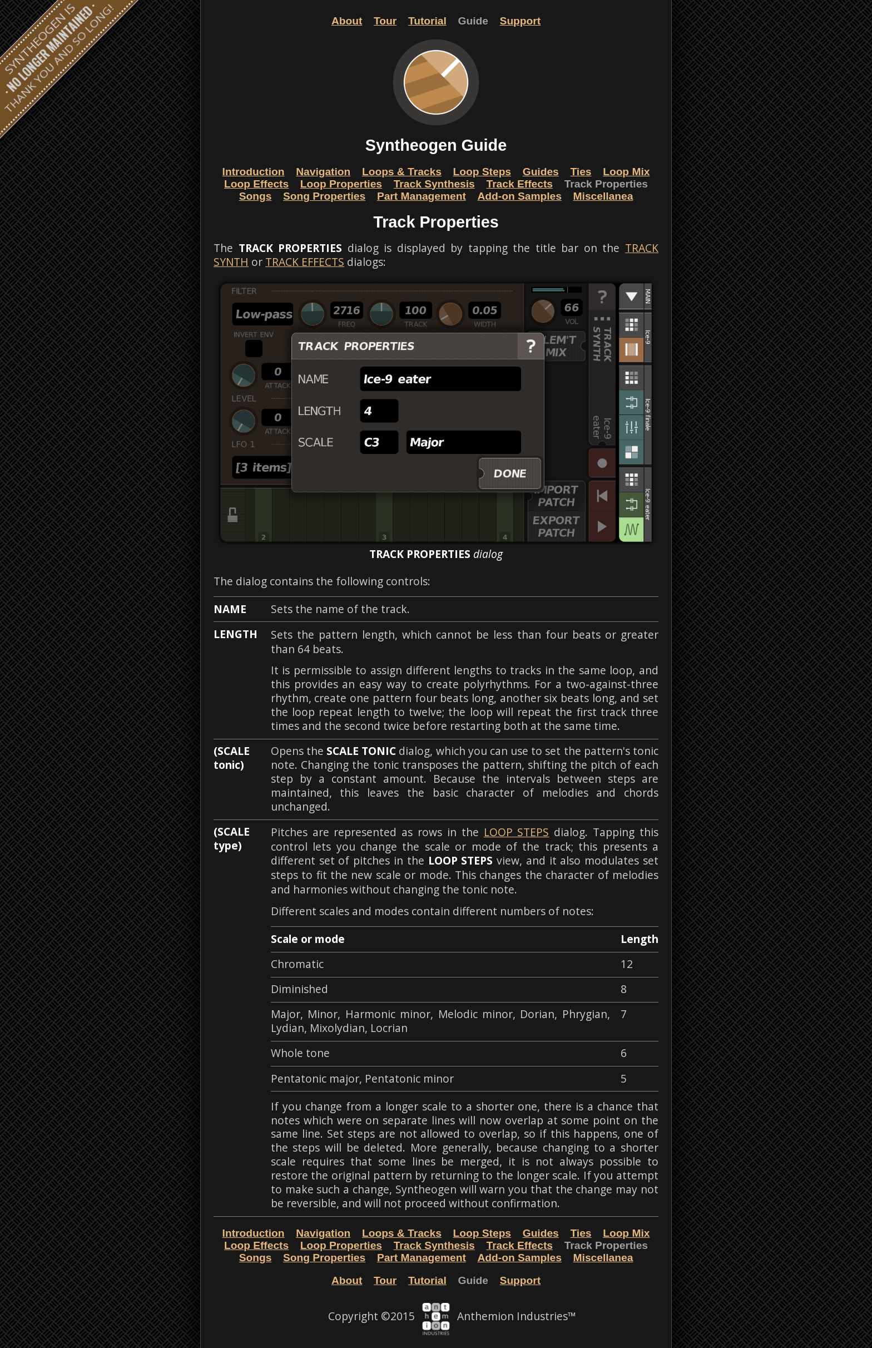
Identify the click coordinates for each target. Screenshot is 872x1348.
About (346, 21)
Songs (255, 196)
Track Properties (606, 184)
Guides (541, 171)
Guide (473, 21)
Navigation (323, 171)
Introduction (253, 171)
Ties (580, 171)
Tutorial (427, 21)
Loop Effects (256, 184)
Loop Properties (341, 184)
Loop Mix (626, 171)
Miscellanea (603, 196)
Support (520, 21)
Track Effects (519, 184)
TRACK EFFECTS (304, 261)
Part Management (421, 196)
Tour (385, 21)
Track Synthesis (434, 184)
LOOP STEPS (516, 832)
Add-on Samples (520, 196)
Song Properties (324, 196)
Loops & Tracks (402, 171)
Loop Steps (482, 171)
